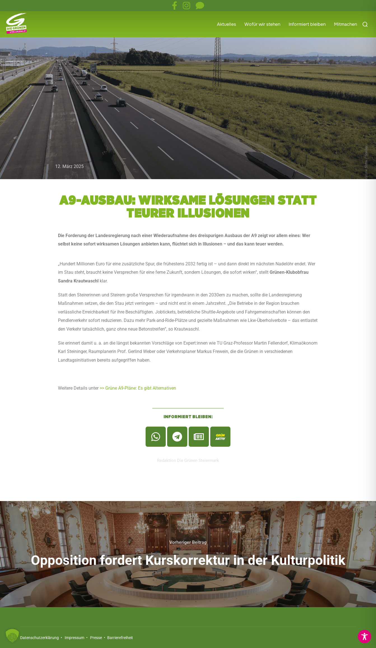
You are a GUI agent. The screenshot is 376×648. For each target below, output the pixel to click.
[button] (12, 635)
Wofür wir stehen (262, 24)
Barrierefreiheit (119, 637)
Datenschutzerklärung (39, 637)
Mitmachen (345, 24)
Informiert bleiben (307, 24)
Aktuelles (226, 24)
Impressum (74, 637)
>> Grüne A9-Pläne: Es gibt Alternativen (138, 388)
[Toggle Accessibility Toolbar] (364, 636)
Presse (96, 637)
